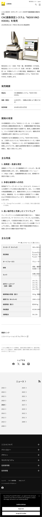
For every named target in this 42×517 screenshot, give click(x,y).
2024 (3, 392)
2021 (23, 396)
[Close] (39, 497)
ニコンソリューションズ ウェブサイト (14, 336)
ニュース (20, 381)
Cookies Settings (21, 505)
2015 (23, 409)
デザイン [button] (4, 455)
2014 (3, 413)
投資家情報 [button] (5, 465)
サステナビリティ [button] (7, 460)
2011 (23, 417)
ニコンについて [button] (7, 444)
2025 (23, 388)
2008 (3, 426)
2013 (23, 413)
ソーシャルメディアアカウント (8, 483)
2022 (3, 396)
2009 (23, 422)
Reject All (21, 509)
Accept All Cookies (21, 514)
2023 (23, 392)
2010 (3, 422)
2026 (3, 388)
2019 (23, 400)
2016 (3, 409)
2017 (23, 405)
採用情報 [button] (4, 470)
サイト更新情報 (12, 480)
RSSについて (22, 480)
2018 (3, 405)
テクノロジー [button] (6, 450)
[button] (36, 4)
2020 (3, 400)
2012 (3, 417)
